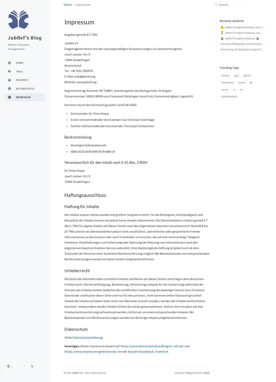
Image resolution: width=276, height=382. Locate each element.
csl (241, 89)
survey (224, 89)
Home (68, 5)
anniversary (227, 82)
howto (241, 82)
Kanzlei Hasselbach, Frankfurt (148, 351)
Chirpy (188, 372)
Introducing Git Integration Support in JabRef (246, 49)
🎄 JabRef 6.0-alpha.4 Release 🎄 (239, 38)
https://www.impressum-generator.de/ (90, 351)
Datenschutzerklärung (87, 337)
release (225, 75)
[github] (16, 366)
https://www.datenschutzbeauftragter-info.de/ (152, 346)
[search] (234, 4)
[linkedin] (9, 373)
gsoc (236, 75)
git (251, 82)
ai (234, 89)
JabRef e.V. (77, 372)
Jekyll (206, 372)
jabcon (247, 75)
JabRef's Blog (25, 38)
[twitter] (24, 366)
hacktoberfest (229, 96)
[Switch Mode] (9, 366)
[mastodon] (40, 366)
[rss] (32, 366)
